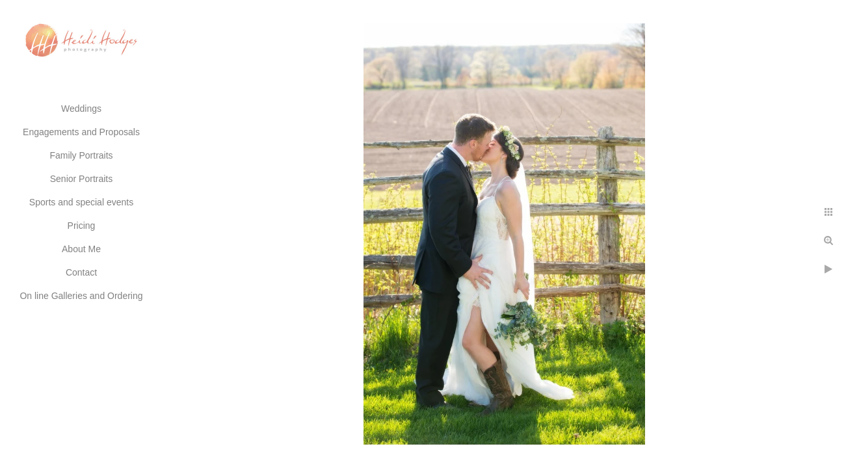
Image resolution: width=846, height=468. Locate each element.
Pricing (82, 225)
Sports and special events (81, 202)
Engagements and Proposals (81, 132)
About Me (81, 249)
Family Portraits (80, 155)
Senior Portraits (81, 179)
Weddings (81, 108)
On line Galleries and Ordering (81, 296)
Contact (81, 272)
